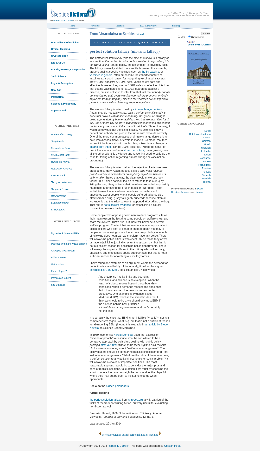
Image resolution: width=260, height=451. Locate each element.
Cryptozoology (59, 55)
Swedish (206, 178)
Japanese (205, 158)
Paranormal (57, 96)
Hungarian (205, 147)
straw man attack (134, 150)
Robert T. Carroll (118, 445)
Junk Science (59, 76)
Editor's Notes (58, 257)
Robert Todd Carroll (63, 20)
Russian (206, 168)
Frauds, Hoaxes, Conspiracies (68, 69)
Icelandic (206, 151)
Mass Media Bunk (60, 155)
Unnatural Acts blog (61, 134)
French (206, 137)
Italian (207, 154)
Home (72, 25)
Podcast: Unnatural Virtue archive (69, 243)
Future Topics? (59, 271)
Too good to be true (61, 182)
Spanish (206, 175)
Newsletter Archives (61, 168)
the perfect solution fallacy (105, 399)
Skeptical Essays (60, 189)
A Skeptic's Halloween (63, 250)
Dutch (207, 130)
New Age (56, 90)
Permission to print (61, 278)
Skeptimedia (57, 141)
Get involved (58, 264)
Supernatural (58, 110)
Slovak (207, 171)
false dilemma (109, 345)
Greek (207, 144)
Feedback (120, 25)
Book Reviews (58, 196)
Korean (207, 161)
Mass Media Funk (60, 148)
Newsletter (95, 25)
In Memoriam (58, 209)
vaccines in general (101, 75)
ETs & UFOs (58, 62)
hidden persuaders (117, 386)
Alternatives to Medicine (65, 42)
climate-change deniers (147, 109)
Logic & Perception (62, 83)
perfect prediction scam (113, 434)
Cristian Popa (172, 445)
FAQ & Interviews (148, 25)
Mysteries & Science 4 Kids (65, 233)
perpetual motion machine (145, 434)
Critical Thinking (60, 49)
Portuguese (204, 164)
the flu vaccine (150, 71)
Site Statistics (58, 284)
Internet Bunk (58, 175)
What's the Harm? (60, 161)
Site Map (176, 25)
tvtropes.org (135, 399)
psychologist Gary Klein (104, 269)
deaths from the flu (101, 146)
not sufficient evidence (117, 204)
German (206, 141)
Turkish (207, 182)
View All (140, 34)
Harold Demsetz (123, 334)
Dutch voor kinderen (200, 134)
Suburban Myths (60, 202)
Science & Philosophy (63, 103)
